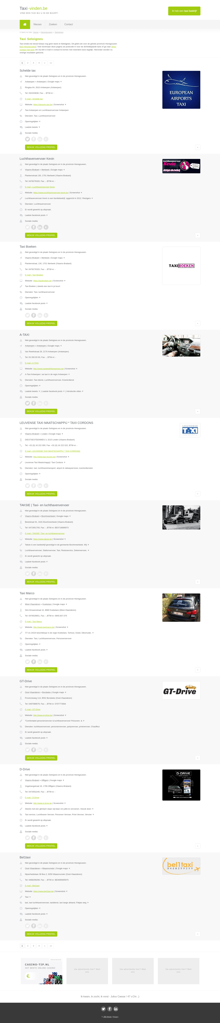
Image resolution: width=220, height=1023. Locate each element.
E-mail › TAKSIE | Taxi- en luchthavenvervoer (45, 533)
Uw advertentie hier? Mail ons (87, 970)
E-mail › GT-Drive (32, 709)
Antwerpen (30, 81)
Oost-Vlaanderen (32, 692)
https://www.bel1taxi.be (43, 891)
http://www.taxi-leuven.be (44, 457)
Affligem (44, 780)
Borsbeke (46, 692)
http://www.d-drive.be (42, 803)
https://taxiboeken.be (42, 281)
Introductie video (75, 391)
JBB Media (107, 1017)
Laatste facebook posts (36, 215)
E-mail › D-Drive (32, 797)
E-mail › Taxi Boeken (34, 275)
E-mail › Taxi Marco (33, 621)
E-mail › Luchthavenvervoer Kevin (40, 187)
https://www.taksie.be (42, 539)
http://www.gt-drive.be (42, 715)
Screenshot (60, 104)
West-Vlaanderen (32, 604)
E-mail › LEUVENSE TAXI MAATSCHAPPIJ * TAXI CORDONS (52, 451)
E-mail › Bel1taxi (32, 886)
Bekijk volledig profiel (41, 147)
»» (51, 63)
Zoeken (53, 24)
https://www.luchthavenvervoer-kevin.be (50, 192)
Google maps (55, 81)
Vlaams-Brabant (32, 170)
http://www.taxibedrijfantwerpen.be (48, 369)
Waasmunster (48, 868)
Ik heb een (184, 11)
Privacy (115, 1017)
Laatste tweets (32, 127)
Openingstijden (33, 121)
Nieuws (38, 24)
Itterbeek (45, 170)
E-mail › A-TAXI (32, 363)
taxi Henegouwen (28, 47)
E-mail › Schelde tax (34, 99)
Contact (68, 24)
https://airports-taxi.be (42, 104)
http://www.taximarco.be (43, 627)
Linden (44, 434)
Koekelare (46, 604)
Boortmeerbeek (48, 516)
